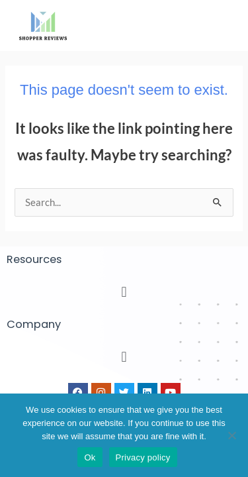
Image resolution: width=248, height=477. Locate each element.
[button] (124, 291)
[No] (231, 435)
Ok (89, 457)
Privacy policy (143, 457)
